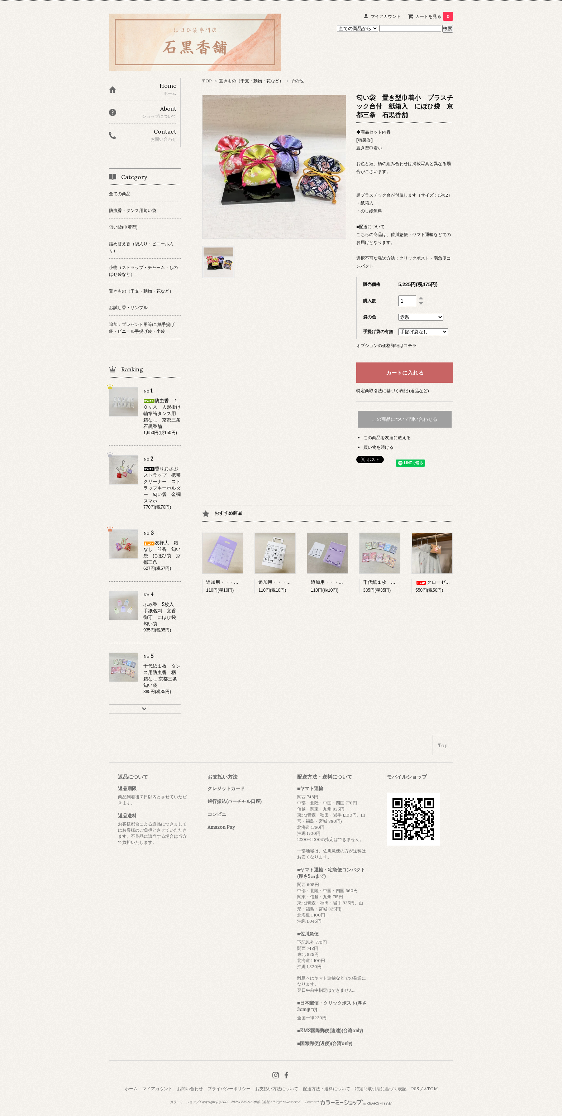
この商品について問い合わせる (404, 419)
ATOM (431, 1088)
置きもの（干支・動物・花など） (251, 80)
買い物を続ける (378, 447)
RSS (415, 1088)
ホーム (131, 1088)
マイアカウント (386, 16)
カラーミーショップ (184, 1102)
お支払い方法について (276, 1088)
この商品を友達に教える (387, 437)
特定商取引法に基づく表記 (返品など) (392, 390)
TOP (207, 80)
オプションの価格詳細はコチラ (386, 345)
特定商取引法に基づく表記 (380, 1088)
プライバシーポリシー (229, 1088)
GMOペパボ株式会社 (254, 1102)
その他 (297, 80)
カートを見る (434, 16)
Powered (348, 1102)
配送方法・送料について (326, 1088)
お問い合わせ (190, 1088)
